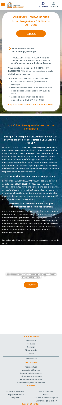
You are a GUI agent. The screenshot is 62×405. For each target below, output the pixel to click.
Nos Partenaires (46, 391)
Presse (46, 394)
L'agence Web (31, 367)
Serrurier (31, 347)
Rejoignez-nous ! (16, 394)
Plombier (31, 344)
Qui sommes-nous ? (15, 391)
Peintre (31, 353)
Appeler (31, 33)
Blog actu (16, 397)
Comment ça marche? (46, 401)
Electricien (31, 340)
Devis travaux (31, 358)
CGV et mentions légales (46, 397)
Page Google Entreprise (31, 373)
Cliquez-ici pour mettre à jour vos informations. (30, 104)
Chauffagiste (31, 350)
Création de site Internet (31, 376)
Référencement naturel (31, 379)
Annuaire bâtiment (31, 370)
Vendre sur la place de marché (31, 382)
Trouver (31, 284)
